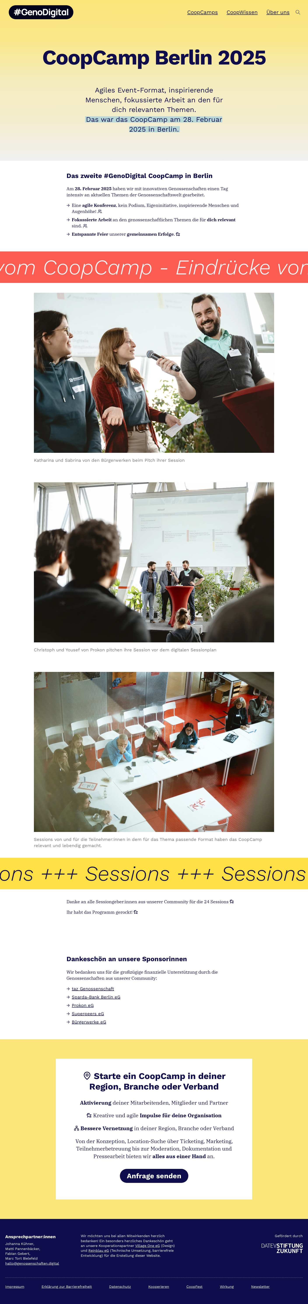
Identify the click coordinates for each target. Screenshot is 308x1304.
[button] (298, 12)
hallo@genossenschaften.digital (32, 1263)
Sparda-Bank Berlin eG (96, 997)
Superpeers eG (88, 1013)
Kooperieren (158, 1287)
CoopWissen (242, 12)
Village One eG (147, 1246)
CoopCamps (202, 12)
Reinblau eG (98, 1250)
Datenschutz (120, 1287)
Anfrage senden (154, 1176)
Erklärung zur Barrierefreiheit (67, 1287)
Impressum (14, 1287)
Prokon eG (83, 1005)
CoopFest (194, 1287)
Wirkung (227, 1287)
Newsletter (260, 1287)
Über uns (278, 12)
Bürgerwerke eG (89, 1022)
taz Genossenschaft (93, 988)
